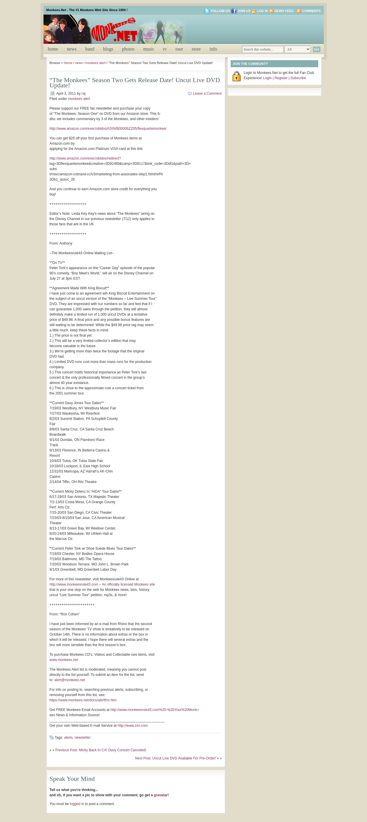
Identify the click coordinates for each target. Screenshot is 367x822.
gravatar (161, 795)
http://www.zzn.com (133, 726)
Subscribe (298, 78)
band (89, 48)
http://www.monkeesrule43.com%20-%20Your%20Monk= (154, 710)
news (71, 48)
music (148, 48)
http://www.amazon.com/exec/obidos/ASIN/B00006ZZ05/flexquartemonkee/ (108, 129)
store (196, 48)
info (213, 48)
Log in (262, 11)
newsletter (83, 738)
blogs (108, 48)
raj (83, 93)
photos (128, 48)
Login (267, 78)
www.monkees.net (64, 660)
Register (281, 78)
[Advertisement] (252, 28)
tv (165, 48)
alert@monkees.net (69, 680)
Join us (241, 11)
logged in (77, 804)
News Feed (283, 11)
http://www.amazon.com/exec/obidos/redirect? (85, 158)
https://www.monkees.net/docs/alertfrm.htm (83, 700)
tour (179, 48)
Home (53, 48)
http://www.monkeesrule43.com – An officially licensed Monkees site (102, 584)
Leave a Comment (207, 93)
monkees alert (95, 63)
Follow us (217, 11)
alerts (68, 738)
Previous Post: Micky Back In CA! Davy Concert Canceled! (100, 750)
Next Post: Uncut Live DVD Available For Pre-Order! (175, 758)
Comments (311, 11)
